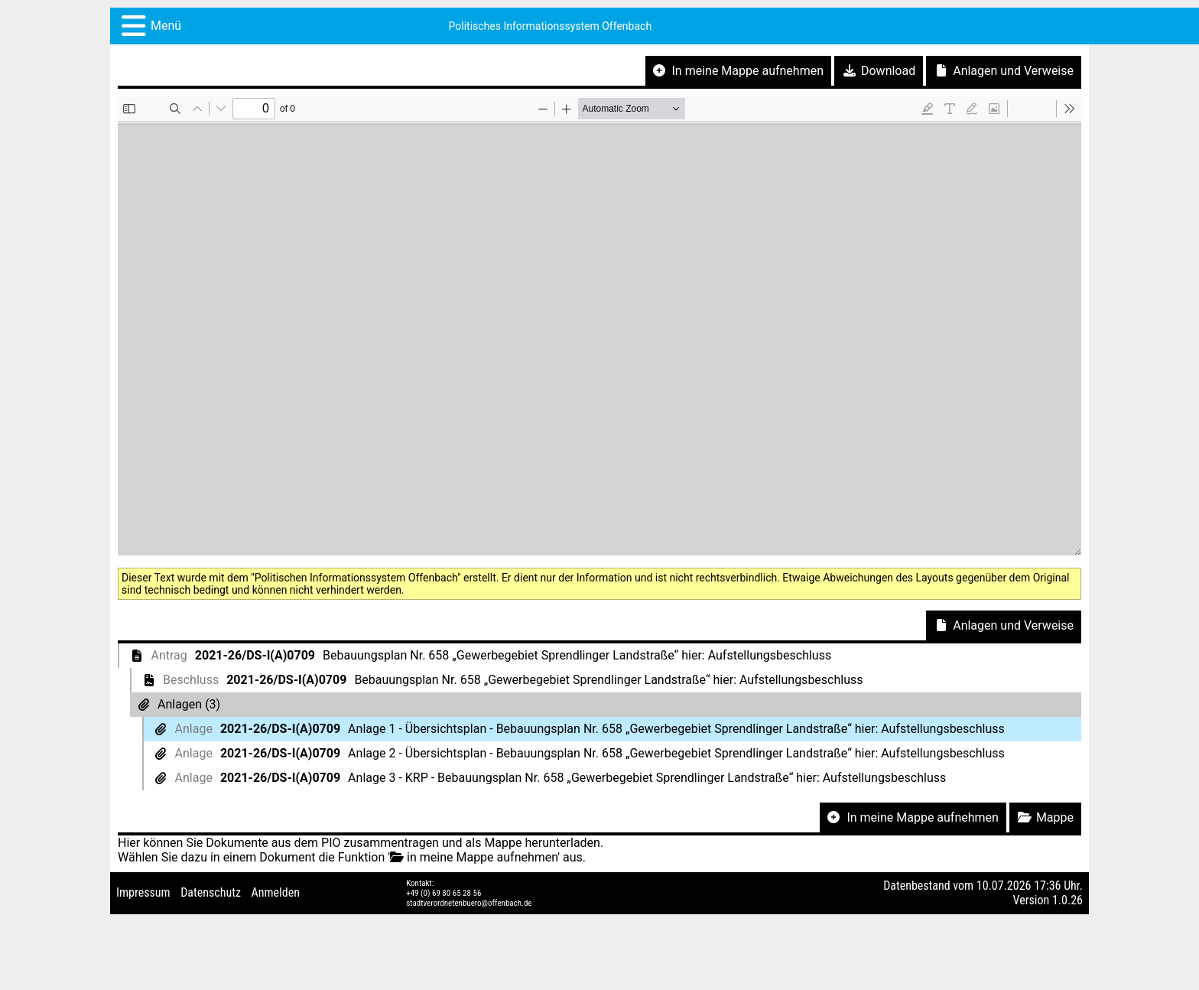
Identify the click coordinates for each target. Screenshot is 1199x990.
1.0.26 (1067, 900)
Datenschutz (210, 892)
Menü (166, 25)
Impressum (143, 892)
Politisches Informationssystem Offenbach (550, 26)
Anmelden (276, 892)
